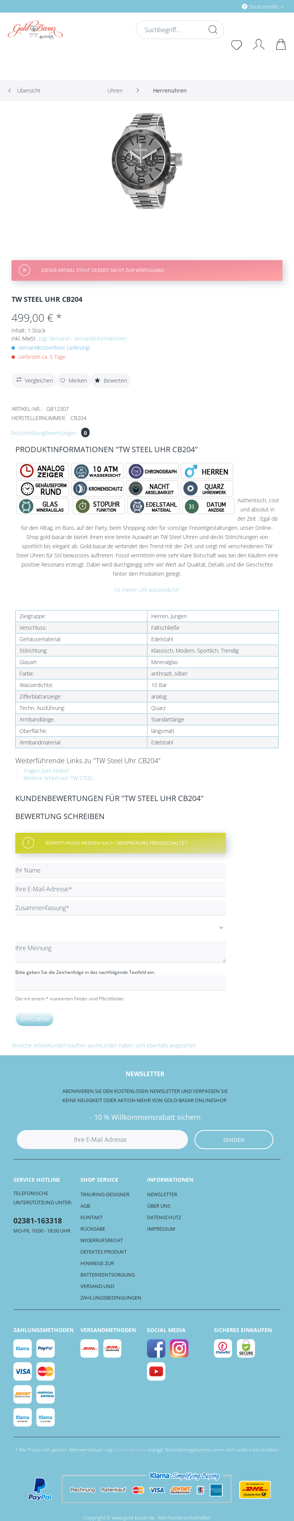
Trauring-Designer (104, 1194)
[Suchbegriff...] (180, 29)
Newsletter (162, 1194)
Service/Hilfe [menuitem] (261, 6)
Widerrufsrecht (101, 1240)
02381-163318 (37, 1221)
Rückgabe (92, 1228)
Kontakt (91, 1217)
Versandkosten (130, 1449)
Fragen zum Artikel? (42, 770)
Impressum (161, 1228)
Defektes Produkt (103, 1251)
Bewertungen (67, 432)
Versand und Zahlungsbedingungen (110, 1292)
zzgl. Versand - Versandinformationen (82, 338)
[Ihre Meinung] (120, 952)
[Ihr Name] (120, 870)
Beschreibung (27, 432)
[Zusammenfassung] (120, 908)
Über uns (158, 1205)
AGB (85, 1205)
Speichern (34, 1019)
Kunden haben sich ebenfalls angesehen (147, 1045)
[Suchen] (212, 29)
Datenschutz (164, 1217)
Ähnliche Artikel (29, 1045)
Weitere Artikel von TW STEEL (54, 778)
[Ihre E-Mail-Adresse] (120, 889)
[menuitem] (230, 6)
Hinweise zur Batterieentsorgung (107, 1269)
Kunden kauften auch (73, 1045)
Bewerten (111, 380)
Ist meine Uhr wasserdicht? (147, 589)
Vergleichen (34, 379)
